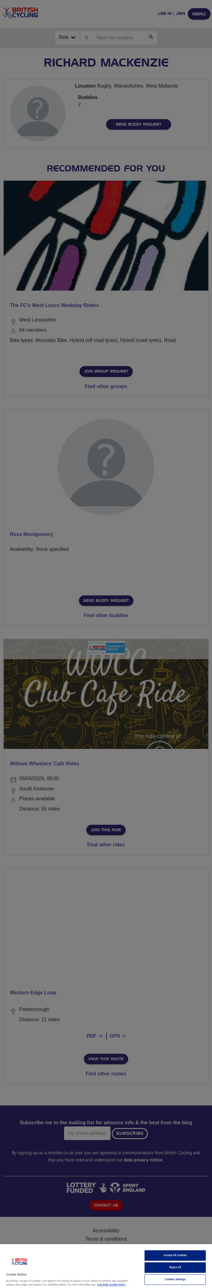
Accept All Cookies (175, 1255)
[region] (106, 1266)
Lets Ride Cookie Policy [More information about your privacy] (111, 1284)
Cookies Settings (175, 1279)
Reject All (175, 1267)
